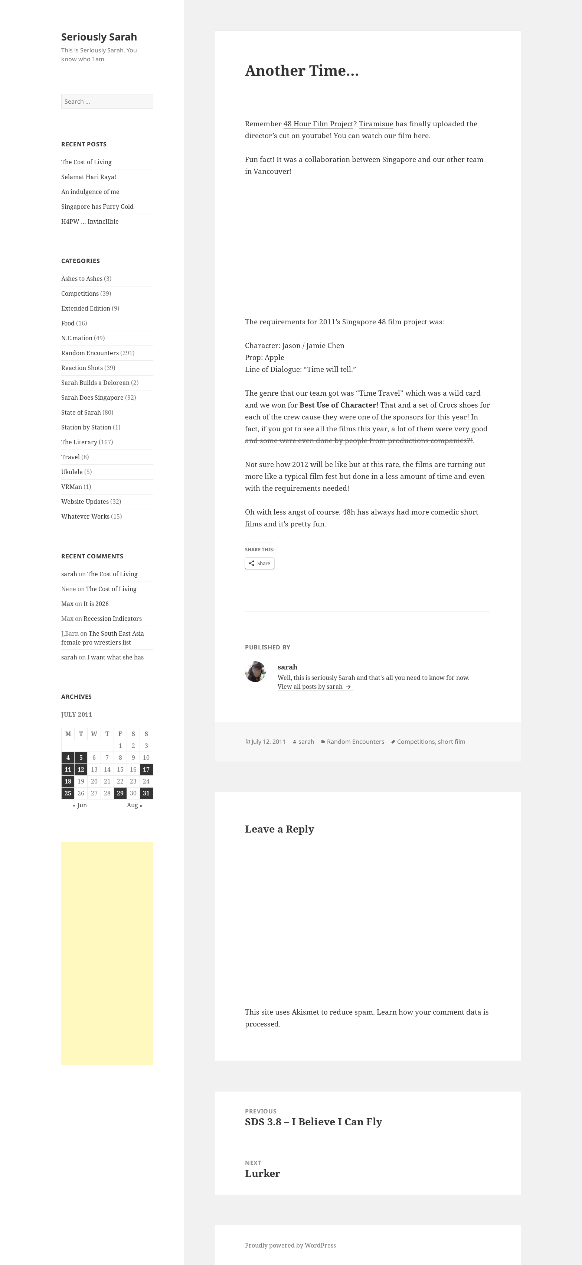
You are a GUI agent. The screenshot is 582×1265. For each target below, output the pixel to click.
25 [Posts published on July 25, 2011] (68, 793)
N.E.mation (76, 338)
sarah (69, 574)
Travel (70, 457)
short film (451, 741)
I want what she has (115, 657)
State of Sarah (81, 412)
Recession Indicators (113, 618)
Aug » (135, 805)
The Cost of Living (86, 162)
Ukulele (72, 472)
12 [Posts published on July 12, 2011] (81, 769)
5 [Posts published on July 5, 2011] (81, 757)
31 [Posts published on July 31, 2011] (146, 793)
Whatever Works (85, 516)
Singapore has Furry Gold (97, 206)
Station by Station (86, 427)
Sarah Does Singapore (92, 397)
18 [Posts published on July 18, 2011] (68, 781)
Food (68, 323)
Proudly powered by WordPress (290, 1245)
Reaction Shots (82, 368)
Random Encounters (90, 353)
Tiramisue (376, 124)
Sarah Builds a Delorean (95, 383)
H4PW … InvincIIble (90, 221)
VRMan (71, 487)
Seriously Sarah (99, 36)
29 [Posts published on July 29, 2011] (120, 793)
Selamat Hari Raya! (88, 177)
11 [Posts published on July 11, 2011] (68, 769)
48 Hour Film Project (318, 124)
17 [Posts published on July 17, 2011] (146, 769)
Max (67, 604)
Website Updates (85, 501)
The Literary (79, 442)
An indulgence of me (90, 192)
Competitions (80, 293)
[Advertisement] (107, 953)
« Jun (80, 805)
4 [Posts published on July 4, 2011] (68, 757)
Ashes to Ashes (81, 279)
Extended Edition (85, 308)
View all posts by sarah (311, 686)
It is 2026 (96, 604)
